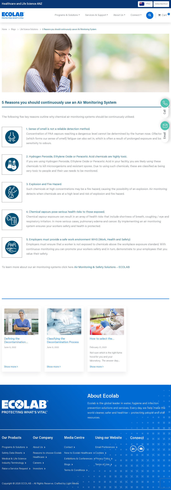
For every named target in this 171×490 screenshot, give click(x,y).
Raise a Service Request (15, 468)
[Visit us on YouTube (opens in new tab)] (141, 449)
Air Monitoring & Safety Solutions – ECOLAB (102, 267)
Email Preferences (105, 447)
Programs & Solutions (13, 447)
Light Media (72, 483)
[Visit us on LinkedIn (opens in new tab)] (133, 449)
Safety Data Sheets (12, 453)
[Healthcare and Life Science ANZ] (13, 15)
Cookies (99, 453)
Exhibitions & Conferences (78, 459)
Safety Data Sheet (161, 4)
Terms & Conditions (74, 470)
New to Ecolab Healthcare (78, 453)
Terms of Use (102, 464)
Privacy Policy (102, 459)
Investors (38, 468)
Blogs (67, 464)
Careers (37, 463)
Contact (68, 447)
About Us (38, 447)
